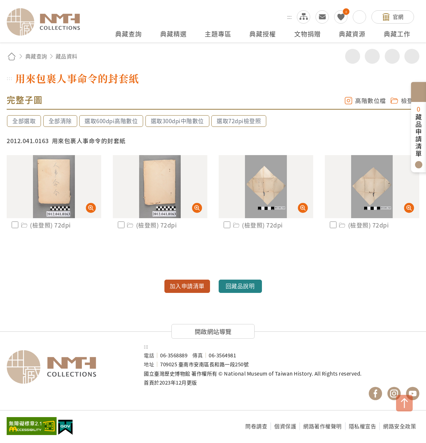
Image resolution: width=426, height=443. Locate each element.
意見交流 (322, 17)
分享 (352, 56)
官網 (398, 17)
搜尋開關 (359, 17)
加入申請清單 (187, 286)
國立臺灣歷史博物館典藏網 (47, 22)
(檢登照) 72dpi (45, 225)
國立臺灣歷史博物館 (68, 367)
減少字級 (411, 56)
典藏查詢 (36, 56)
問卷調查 (256, 426)
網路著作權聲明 (322, 426)
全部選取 (24, 121)
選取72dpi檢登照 (239, 121)
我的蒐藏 (340, 17)
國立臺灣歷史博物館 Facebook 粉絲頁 (375, 393)
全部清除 (60, 121)
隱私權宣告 (362, 426)
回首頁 (12, 56)
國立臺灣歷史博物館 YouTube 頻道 (412, 393)
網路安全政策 (399, 426)
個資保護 (285, 426)
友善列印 (372, 56)
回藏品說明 (240, 286)
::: (289, 16)
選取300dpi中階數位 (177, 121)
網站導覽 (303, 17)
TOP (404, 403)
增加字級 (392, 56)
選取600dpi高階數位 (111, 121)
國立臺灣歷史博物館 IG (394, 393)
